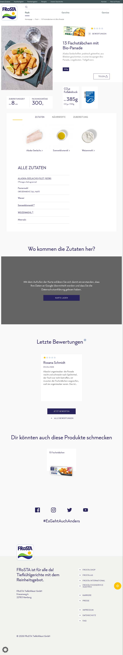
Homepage (28, 19)
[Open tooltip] (90, 97)
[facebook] (37, 510)
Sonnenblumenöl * (26, 205)
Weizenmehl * (26, 212)
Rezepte (44, 2)
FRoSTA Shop (86, 569)
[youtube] (85, 510)
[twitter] (69, 510)
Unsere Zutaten (5, 2)
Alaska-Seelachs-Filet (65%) (35, 178)
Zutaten (40, 117)
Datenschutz (87, 615)
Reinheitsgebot (32, 2)
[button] (5, 649)
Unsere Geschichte (57, 2)
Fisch (37, 19)
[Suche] (67, 7)
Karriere (103, 2)
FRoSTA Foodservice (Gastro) (90, 586)
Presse (83, 600)
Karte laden (61, 298)
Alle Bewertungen (61, 418)
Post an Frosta (115, 2)
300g (66, 69)
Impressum (86, 610)
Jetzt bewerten (61, 411)
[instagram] (53, 510)
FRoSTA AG (85, 575)
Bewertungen (97, 33)
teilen (103, 76)
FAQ (82, 620)
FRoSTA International (91, 580)
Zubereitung (80, 117)
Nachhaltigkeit (19, 2)
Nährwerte (58, 117)
